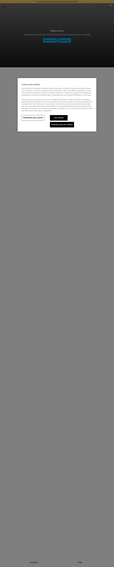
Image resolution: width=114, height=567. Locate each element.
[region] (57, 104)
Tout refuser (59, 118)
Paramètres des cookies (33, 118)
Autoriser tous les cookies (62, 124)
